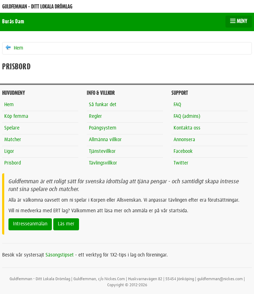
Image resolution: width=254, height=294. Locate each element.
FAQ (177, 104)
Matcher (12, 139)
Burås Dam (13, 21)
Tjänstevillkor (102, 151)
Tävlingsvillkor (103, 163)
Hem (14, 47)
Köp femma (16, 116)
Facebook (183, 151)
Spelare (11, 128)
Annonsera (184, 139)
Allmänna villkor (105, 139)
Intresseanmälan (30, 223)
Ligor (9, 151)
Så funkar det (102, 104)
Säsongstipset (60, 255)
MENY (238, 21)
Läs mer (66, 223)
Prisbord (12, 163)
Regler (95, 116)
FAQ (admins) (187, 116)
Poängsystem (102, 128)
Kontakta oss (187, 128)
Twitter (181, 163)
